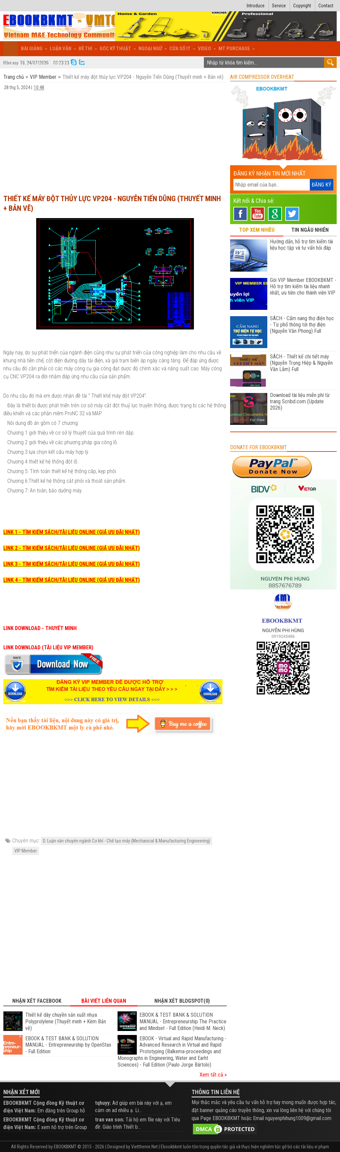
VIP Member (43, 77)
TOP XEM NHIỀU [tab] (257, 230)
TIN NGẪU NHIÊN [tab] (310, 230)
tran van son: (109, 1119)
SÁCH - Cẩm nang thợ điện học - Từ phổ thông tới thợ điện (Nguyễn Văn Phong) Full (302, 324)
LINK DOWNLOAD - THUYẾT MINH (40, 628)
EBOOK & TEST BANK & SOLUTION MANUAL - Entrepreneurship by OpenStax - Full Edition (68, 1045)
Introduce (256, 5)
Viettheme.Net (144, 1146)
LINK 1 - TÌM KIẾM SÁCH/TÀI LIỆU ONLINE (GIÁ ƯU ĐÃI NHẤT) (71, 532)
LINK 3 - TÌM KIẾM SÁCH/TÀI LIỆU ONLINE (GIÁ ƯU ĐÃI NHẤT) (71, 564)
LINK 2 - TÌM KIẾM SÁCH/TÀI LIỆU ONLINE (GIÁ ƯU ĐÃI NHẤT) (71, 548)
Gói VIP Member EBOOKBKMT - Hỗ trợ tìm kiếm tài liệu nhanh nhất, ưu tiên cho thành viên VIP (303, 286)
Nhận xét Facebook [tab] (36, 1001)
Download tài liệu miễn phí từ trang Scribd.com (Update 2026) (300, 401)
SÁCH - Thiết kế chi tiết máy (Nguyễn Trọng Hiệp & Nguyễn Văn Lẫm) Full (301, 362)
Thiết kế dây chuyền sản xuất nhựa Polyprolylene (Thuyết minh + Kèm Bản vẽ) (65, 1021)
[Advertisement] (115, 139)
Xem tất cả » (213, 1075)
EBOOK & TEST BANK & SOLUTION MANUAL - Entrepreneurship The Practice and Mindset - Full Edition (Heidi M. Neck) (182, 1021)
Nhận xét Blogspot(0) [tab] (182, 1001)
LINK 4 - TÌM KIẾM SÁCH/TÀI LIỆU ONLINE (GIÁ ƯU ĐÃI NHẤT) (71, 580)
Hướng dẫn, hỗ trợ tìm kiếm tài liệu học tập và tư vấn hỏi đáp (301, 244)
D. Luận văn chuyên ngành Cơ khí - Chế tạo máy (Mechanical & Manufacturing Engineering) (126, 840)
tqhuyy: (103, 1103)
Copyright (302, 5)
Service (279, 5)
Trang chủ (14, 77)
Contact (325, 5)
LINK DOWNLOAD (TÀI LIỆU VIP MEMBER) (48, 647)
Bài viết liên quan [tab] (103, 1001)
